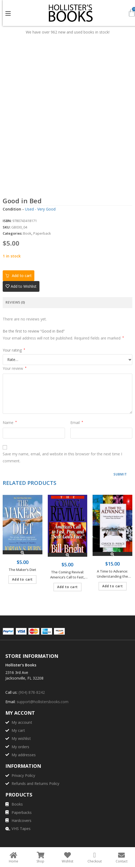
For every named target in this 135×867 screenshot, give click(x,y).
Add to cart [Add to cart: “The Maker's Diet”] (22, 579)
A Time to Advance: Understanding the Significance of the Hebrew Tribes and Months (112, 574)
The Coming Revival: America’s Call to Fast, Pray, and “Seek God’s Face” (67, 575)
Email (76, 422)
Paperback (42, 233)
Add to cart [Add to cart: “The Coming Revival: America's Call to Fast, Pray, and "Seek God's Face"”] (67, 587)
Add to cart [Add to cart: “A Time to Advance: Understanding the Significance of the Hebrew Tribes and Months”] (112, 586)
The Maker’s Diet (22, 569)
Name (10, 422)
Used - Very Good (40, 209)
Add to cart (22, 275)
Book (27, 233)
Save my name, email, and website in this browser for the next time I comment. (62, 457)
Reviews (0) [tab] (15, 302)
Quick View (22, 552)
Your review (15, 368)
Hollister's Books (20, 664)
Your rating (14, 350)
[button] (21, 286)
